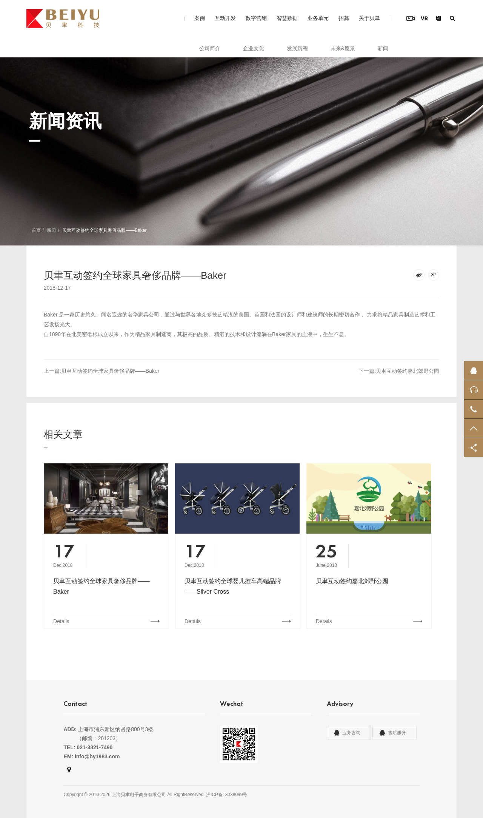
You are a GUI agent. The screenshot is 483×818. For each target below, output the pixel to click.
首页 (36, 230)
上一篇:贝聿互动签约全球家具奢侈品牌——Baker (101, 371)
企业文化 (253, 48)
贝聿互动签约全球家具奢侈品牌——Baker (101, 586)
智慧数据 (287, 18)
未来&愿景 (343, 48)
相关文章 (63, 434)
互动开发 (225, 18)
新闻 (383, 48)
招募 (343, 18)
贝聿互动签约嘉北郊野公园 (352, 581)
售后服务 (397, 732)
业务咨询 (351, 732)
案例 (199, 18)
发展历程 (297, 48)
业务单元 (318, 18)
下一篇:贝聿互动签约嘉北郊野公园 (398, 371)
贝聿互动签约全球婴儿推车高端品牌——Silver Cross (233, 586)
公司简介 (209, 48)
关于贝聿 (369, 18)
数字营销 (256, 18)
